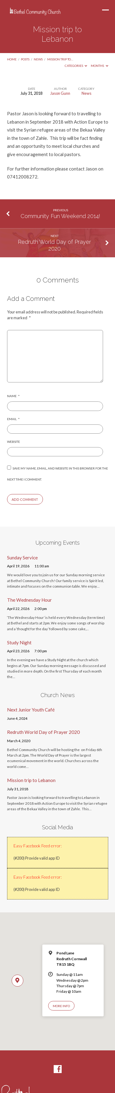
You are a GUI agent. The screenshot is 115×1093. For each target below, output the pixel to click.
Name (13, 396)
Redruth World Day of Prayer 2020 (54, 245)
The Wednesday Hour (29, 600)
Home (12, 59)
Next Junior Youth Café (31, 709)
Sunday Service (22, 557)
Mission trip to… (60, 59)
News (38, 59)
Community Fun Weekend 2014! (60, 216)
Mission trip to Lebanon (31, 780)
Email (13, 419)
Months (99, 65)
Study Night (19, 642)
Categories (76, 65)
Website (13, 441)
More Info (61, 1006)
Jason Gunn (60, 93)
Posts (25, 59)
